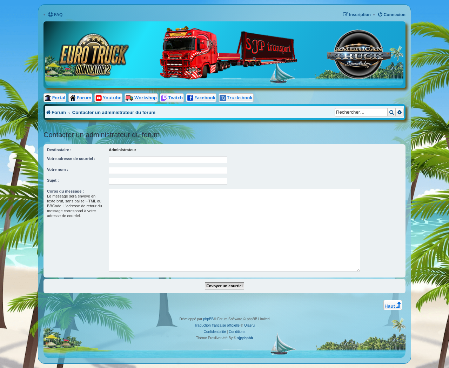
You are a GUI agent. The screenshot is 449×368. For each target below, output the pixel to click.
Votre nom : (57, 169)
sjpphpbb (245, 338)
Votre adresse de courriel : (71, 158)
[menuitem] (55, 15)
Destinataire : (59, 150)
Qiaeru (249, 325)
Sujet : (53, 180)
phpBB (208, 319)
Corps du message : (65, 191)
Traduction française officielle (217, 325)
